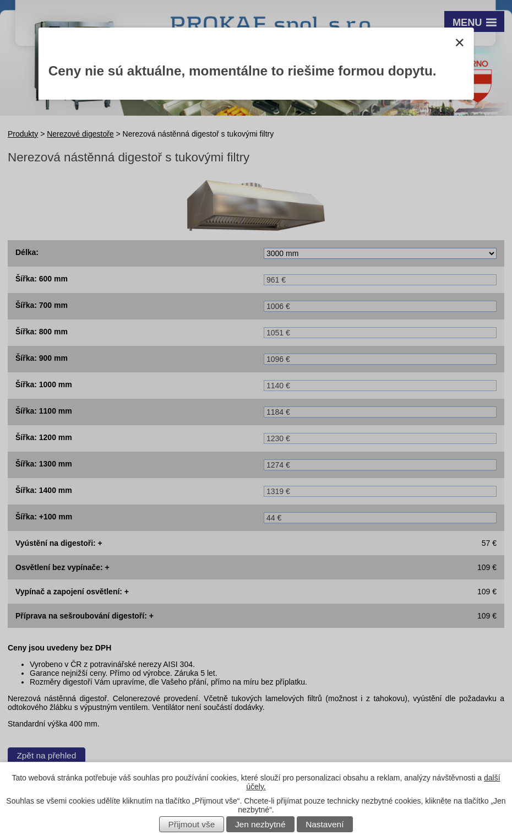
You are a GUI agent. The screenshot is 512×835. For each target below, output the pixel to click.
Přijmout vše (191, 824)
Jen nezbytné (260, 824)
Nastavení (325, 824)
